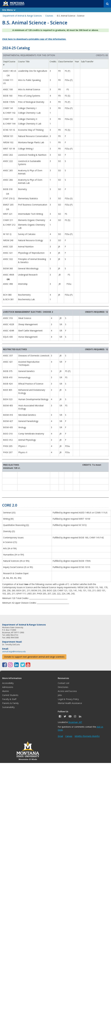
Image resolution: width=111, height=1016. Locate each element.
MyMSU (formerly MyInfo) (87, 736)
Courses (49, 15)
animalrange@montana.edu (14, 651)
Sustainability (8, 707)
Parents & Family (10, 703)
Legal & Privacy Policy (68, 699)
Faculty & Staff (9, 699)
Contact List (63, 683)
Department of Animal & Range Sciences (22, 15)
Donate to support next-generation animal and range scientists (34, 656)
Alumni (5, 691)
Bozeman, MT (75, 722)
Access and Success (67, 691)
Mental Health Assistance (70, 703)
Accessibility (8, 683)
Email (60, 736)
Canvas (68, 736)
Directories (63, 687)
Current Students (10, 695)
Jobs (60, 695)
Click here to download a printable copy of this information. (34, 39)
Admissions (7, 687)
